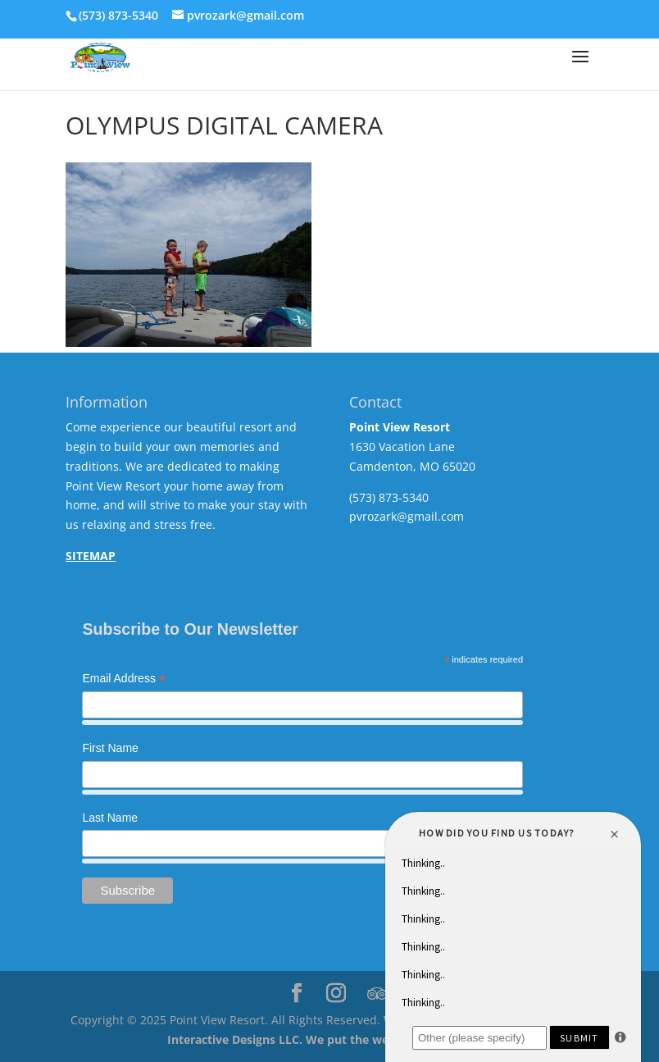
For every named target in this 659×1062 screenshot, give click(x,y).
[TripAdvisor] (377, 994)
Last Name (110, 817)
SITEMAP (91, 555)
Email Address (124, 680)
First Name (110, 747)
